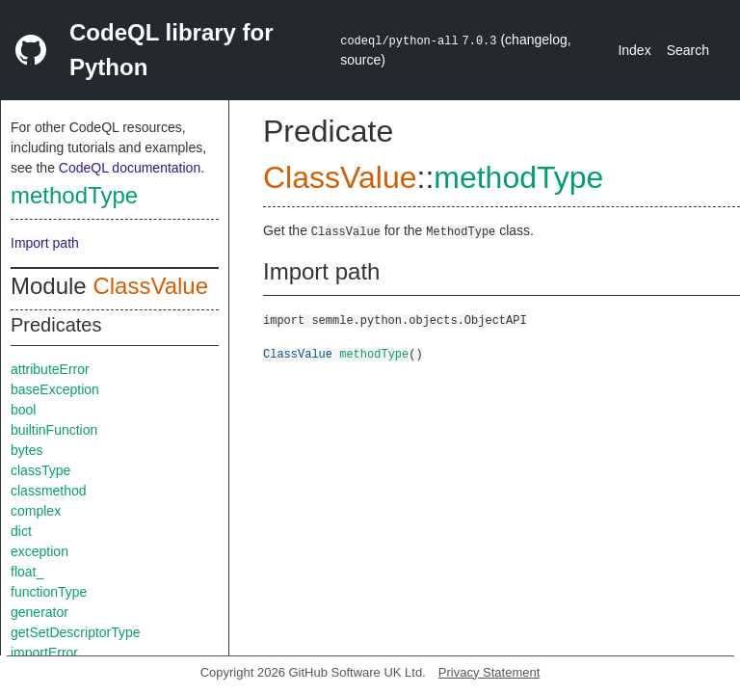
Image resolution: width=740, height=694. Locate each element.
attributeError (50, 369)
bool (23, 409)
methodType (74, 195)
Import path (45, 243)
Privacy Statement (489, 672)
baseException (55, 389)
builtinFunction (54, 430)
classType (40, 470)
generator (39, 612)
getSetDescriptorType (76, 632)
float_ (27, 571)
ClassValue (150, 286)
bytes (26, 450)
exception (39, 551)
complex (36, 511)
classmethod (49, 490)
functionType (49, 592)
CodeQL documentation (129, 167)
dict (21, 531)
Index (634, 50)
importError (44, 652)
